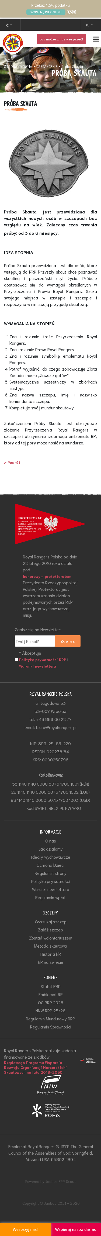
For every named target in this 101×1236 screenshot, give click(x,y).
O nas (50, 840)
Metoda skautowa (50, 945)
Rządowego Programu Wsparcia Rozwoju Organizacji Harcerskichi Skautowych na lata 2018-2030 (35, 1067)
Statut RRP (51, 986)
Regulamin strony (51, 873)
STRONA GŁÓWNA (18, 66)
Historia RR (50, 954)
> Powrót (12, 462)
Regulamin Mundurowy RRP (50, 1018)
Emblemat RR (51, 994)
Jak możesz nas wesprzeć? (61, 39)
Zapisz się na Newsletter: (38, 629)
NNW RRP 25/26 (50, 1010)
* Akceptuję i (43, 659)
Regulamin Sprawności (50, 1026)
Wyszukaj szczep (51, 921)
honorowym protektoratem (47, 576)
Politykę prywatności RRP (42, 659)
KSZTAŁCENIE (46, 66)
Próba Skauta (72, 66)
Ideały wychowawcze (50, 856)
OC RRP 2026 (50, 1002)
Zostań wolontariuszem (50, 937)
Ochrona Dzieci (50, 865)
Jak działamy (51, 848)
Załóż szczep (50, 929)
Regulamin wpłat (50, 897)
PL (88, 25)
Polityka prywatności (50, 881)
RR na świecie (50, 962)
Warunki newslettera (37, 666)
